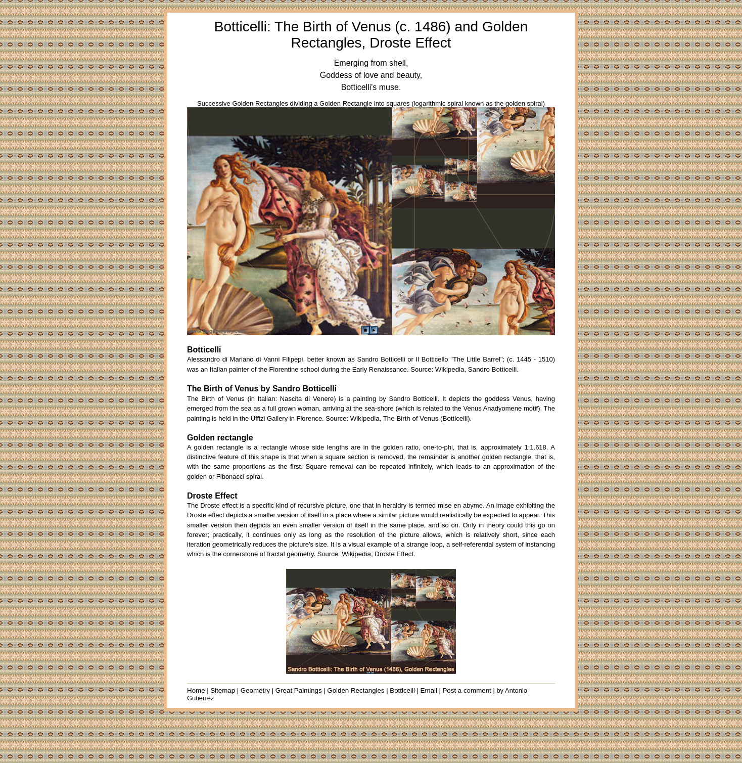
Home (196, 690)
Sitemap (222, 690)
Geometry (255, 690)
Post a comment (466, 690)
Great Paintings (298, 690)
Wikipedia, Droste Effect (377, 554)
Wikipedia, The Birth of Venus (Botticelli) (410, 418)
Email (429, 690)
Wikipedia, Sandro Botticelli (476, 369)
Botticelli (402, 690)
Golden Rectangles (355, 690)
